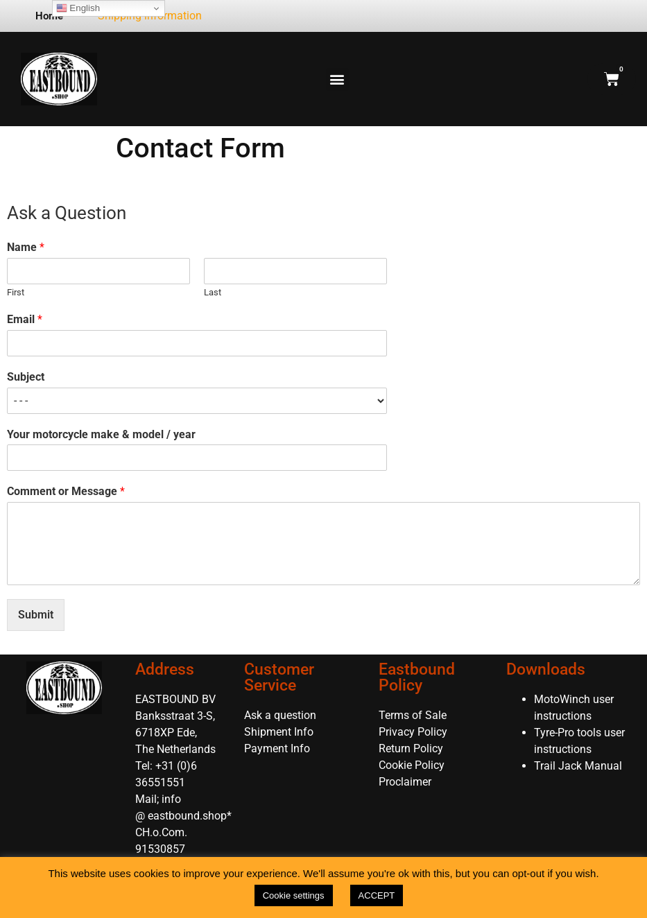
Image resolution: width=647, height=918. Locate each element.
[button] (337, 79)
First (15, 292)
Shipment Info (278, 731)
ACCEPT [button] (377, 895)
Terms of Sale (413, 715)
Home (49, 16)
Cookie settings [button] (294, 895)
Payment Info (277, 748)
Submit (35, 614)
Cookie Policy (412, 765)
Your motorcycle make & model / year (101, 434)
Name (25, 247)
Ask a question (280, 715)
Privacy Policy (413, 731)
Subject (25, 376)
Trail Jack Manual (579, 765)
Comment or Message (66, 491)
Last (212, 292)
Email (24, 319)
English (78, 8)
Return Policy (411, 748)
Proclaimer (405, 781)
